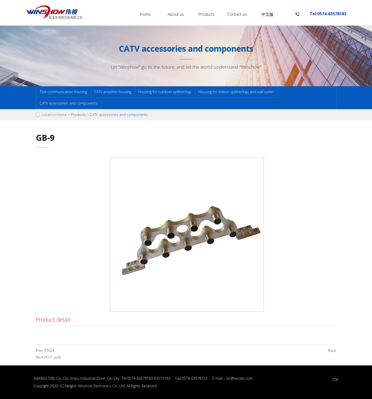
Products (206, 14)
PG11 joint (52, 357)
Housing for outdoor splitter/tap (164, 91)
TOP (335, 379)
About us (176, 14)
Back (332, 350)
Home (145, 14)
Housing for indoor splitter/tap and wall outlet (236, 91)
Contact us (237, 14)
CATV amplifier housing (112, 91)
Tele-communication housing (63, 91)
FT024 (49, 350)
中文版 (267, 14)
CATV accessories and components (69, 103)
